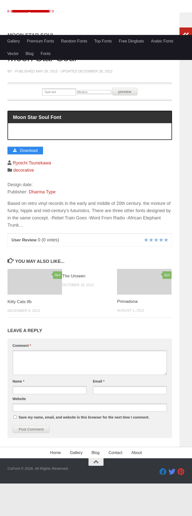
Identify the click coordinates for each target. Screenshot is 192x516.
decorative (23, 202)
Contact (115, 485)
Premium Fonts (40, 41)
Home (55, 485)
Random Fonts (74, 41)
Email (98, 414)
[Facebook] (163, 504)
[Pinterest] (181, 504)
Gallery (13, 41)
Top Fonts (103, 41)
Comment (21, 378)
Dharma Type (42, 224)
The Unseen (74, 308)
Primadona (127, 334)
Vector (12, 53)
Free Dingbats (131, 41)
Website (19, 431)
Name (18, 414)
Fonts (45, 53)
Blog (30, 53)
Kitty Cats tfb (20, 334)
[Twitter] (172, 504)
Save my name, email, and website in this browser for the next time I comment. (83, 450)
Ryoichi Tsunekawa (32, 195)
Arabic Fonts (162, 41)
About (136, 485)
